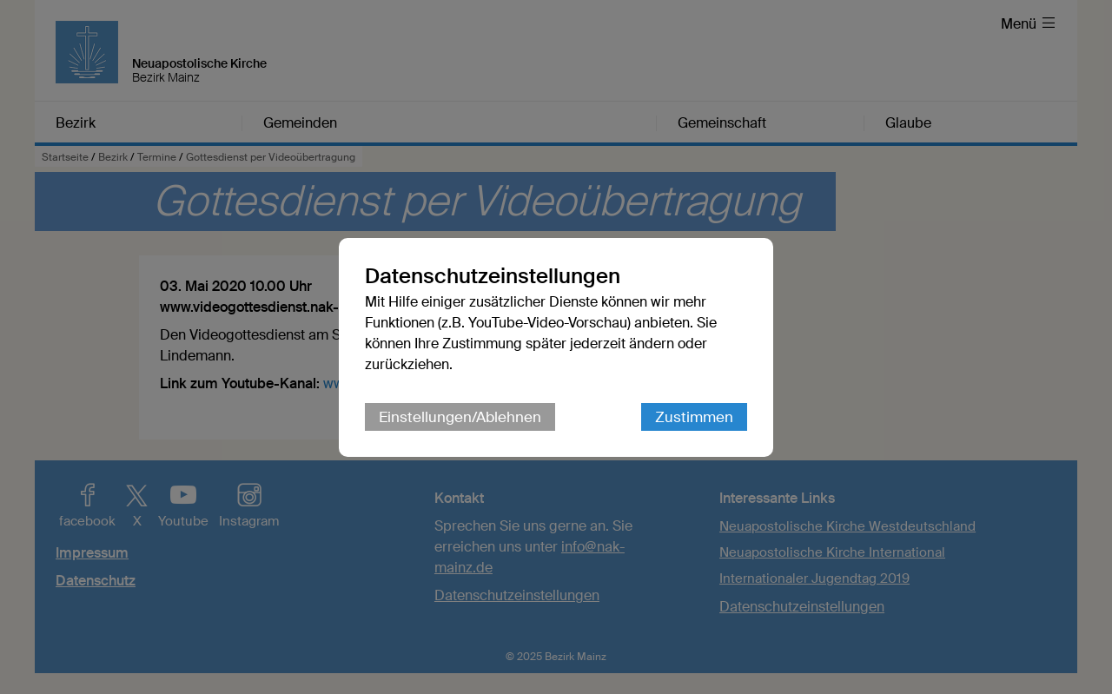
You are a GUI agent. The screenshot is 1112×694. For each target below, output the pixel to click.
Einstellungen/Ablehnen (460, 416)
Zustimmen (694, 416)
